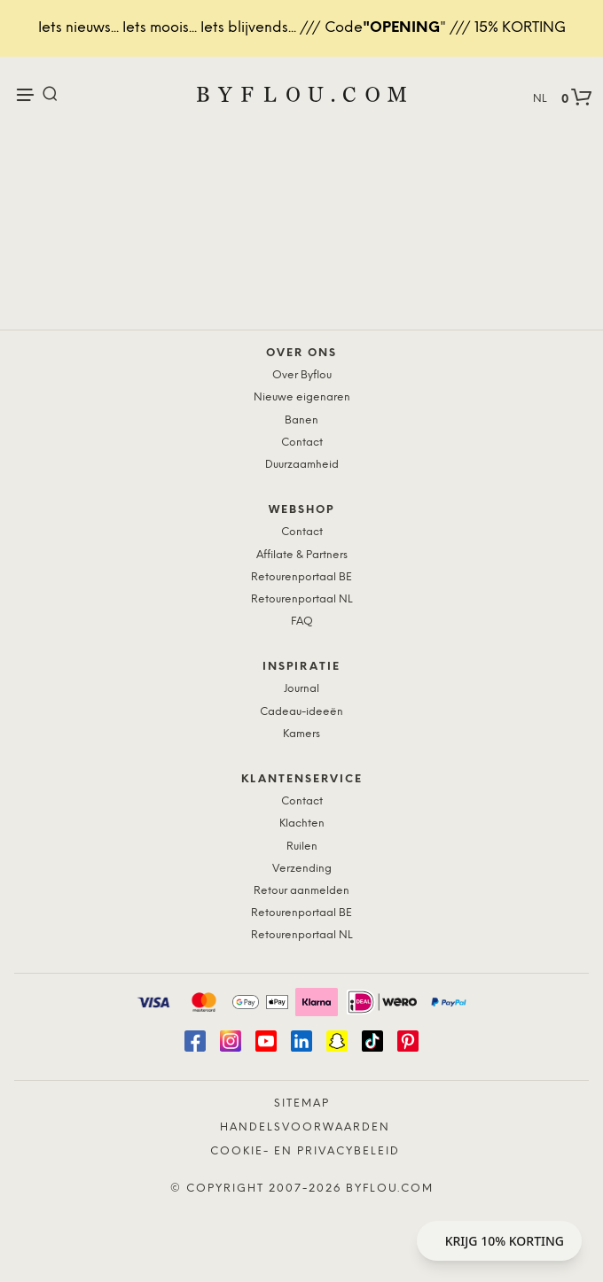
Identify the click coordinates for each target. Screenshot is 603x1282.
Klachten (302, 823)
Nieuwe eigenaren (302, 397)
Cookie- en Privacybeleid (305, 1151)
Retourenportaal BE (301, 577)
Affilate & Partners (302, 555)
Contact (302, 442)
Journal (301, 689)
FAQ (302, 621)
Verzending (302, 868)
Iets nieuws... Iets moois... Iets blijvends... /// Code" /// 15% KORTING (302, 27)
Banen (301, 420)
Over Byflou (302, 375)
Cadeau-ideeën (301, 712)
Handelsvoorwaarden (305, 1127)
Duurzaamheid (302, 464)
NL (540, 99)
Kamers (301, 734)
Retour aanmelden (301, 891)
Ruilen (301, 846)
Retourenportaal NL (302, 599)
